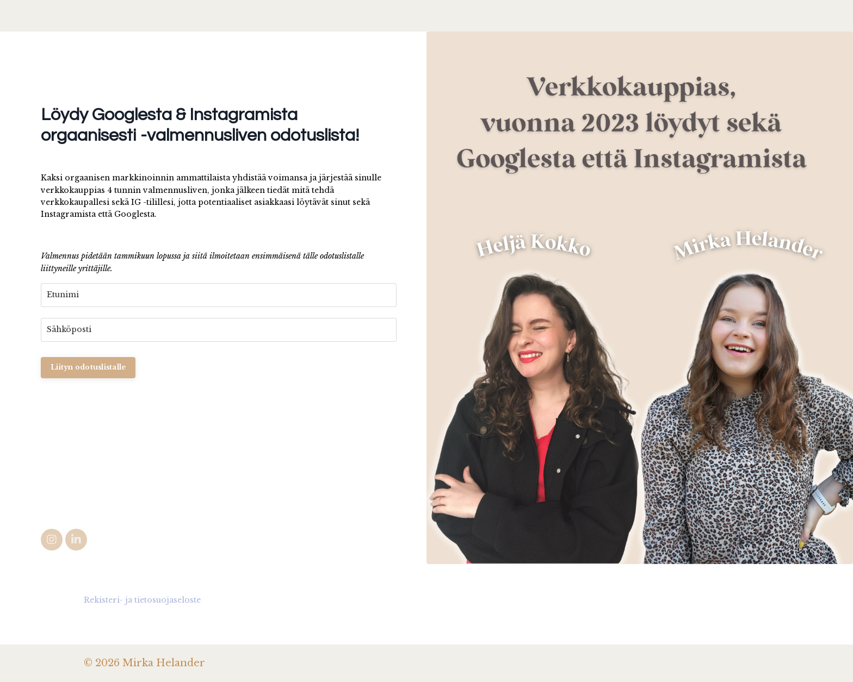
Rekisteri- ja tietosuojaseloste (142, 600)
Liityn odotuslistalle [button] (88, 367)
